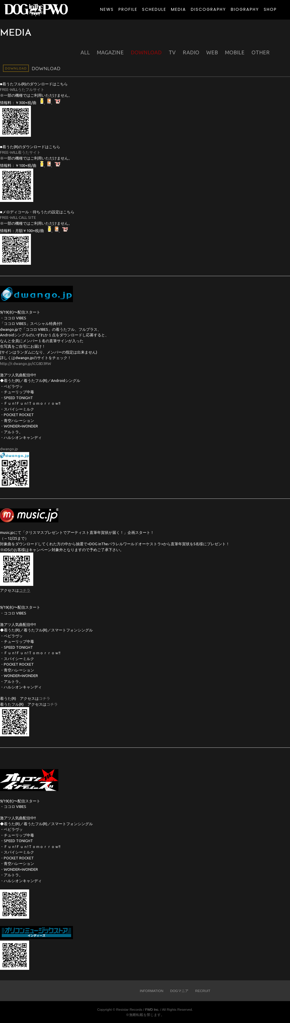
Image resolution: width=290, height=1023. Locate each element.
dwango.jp (9, 449)
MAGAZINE (110, 52)
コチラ (44, 698)
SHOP (270, 9)
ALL (85, 52)
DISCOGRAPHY (208, 9)
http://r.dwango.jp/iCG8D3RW (25, 363)
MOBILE (234, 52)
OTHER (260, 52)
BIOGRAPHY (245, 9)
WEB (212, 52)
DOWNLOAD (146, 52)
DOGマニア (179, 991)
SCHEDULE (154, 9)
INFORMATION (151, 991)
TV (172, 52)
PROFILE (127, 9)
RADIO (191, 52)
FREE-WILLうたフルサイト (22, 89)
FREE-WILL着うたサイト (20, 152)
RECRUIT (202, 991)
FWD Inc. (152, 1009)
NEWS (107, 9)
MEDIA (178, 9)
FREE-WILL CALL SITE (18, 217)
